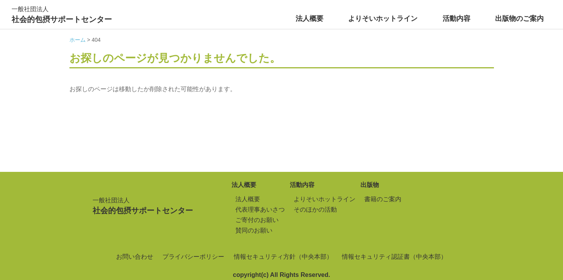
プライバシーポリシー (193, 256)
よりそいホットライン (383, 18)
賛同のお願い (253, 230)
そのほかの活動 (315, 209)
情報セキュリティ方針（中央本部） (283, 256)
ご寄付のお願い (257, 220)
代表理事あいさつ (260, 209)
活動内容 (456, 18)
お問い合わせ (134, 256)
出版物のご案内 (519, 18)
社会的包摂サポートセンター (62, 14)
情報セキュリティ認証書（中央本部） (394, 256)
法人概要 (309, 18)
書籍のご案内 (382, 199)
